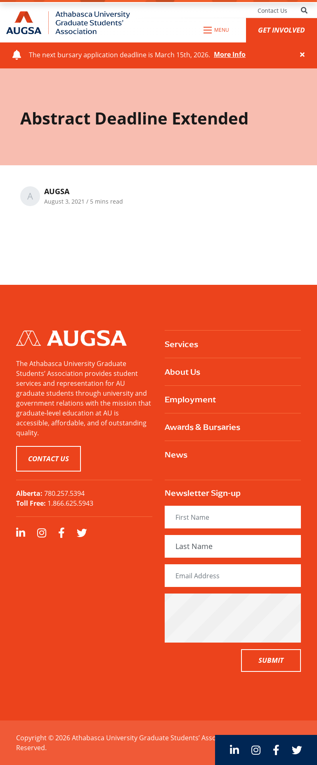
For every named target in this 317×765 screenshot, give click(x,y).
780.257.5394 (64, 493)
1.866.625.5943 (70, 503)
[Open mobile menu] (216, 30)
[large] (20, 533)
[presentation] (235, 618)
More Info (230, 54)
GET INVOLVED (281, 30)
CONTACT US (48, 458)
